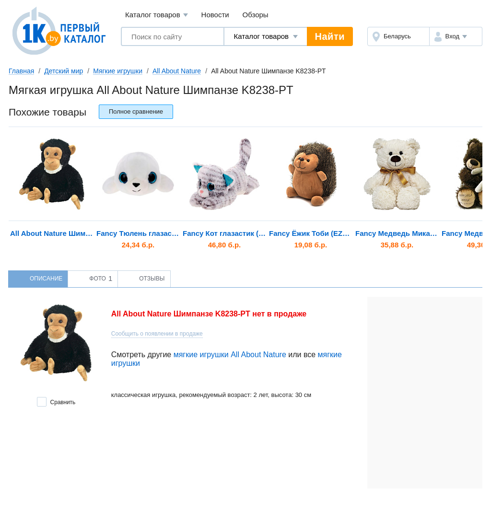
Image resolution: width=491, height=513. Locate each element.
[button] (456, 36)
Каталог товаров (156, 15)
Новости (215, 15)
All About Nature (176, 71)
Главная (21, 71)
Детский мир (63, 71)
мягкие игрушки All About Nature (230, 354)
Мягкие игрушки (117, 71)
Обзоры (256, 15)
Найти (330, 36)
